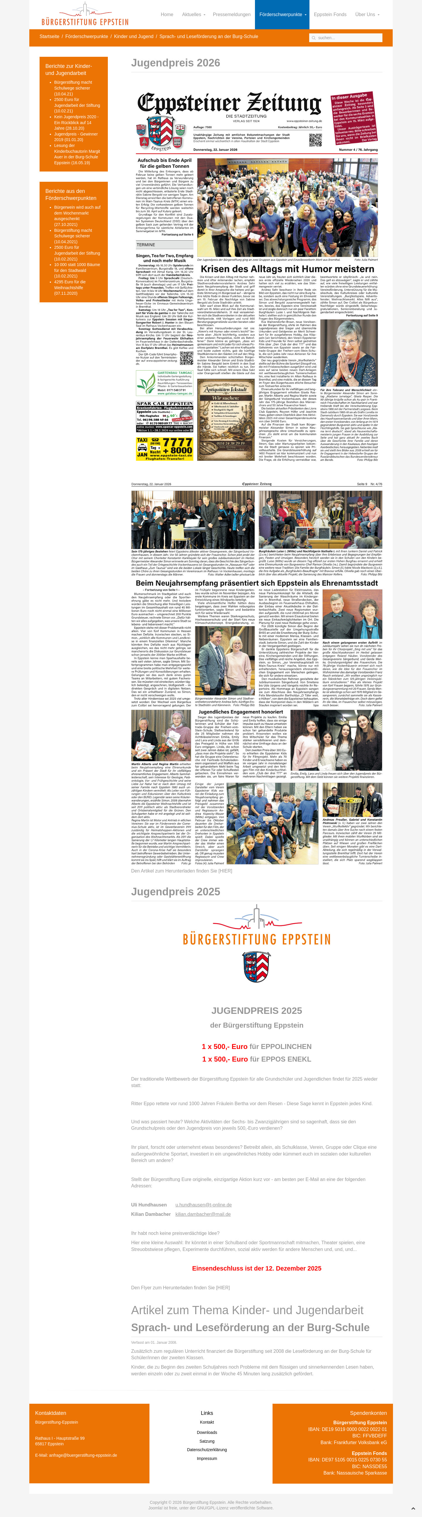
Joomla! (155, 1508)
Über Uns (365, 14)
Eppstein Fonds (330, 14)
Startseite (49, 36)
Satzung (207, 1441)
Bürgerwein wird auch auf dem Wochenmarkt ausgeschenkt (77, 213)
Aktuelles (191, 14)
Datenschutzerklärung (207, 1449)
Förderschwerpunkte (280, 14)
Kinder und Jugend (133, 36)
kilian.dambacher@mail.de (203, 1214)
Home (167, 14)
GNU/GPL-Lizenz (213, 1508)
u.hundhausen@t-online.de (204, 1204)
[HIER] (225, 870)
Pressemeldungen (232, 14)
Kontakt (207, 1422)
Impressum (207, 1458)
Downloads (207, 1432)
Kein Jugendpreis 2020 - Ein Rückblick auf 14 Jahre (76, 122)
